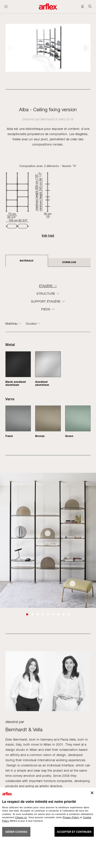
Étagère (46, 286)
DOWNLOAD (69, 262)
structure (45, 293)
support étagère (45, 301)
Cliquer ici (21, 817)
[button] (85, 48)
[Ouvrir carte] (6, 6)
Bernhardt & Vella (53, 119)
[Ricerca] (90, 6)
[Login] (82, 6)
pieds (45, 309)
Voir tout (48, 235)
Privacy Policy (71, 817)
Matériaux (26, 260)
